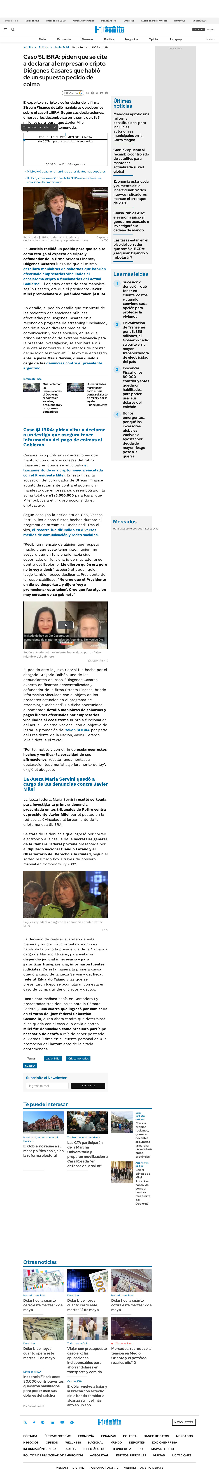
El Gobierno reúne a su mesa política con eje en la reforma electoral (43, 1151)
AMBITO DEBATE (143, 1467)
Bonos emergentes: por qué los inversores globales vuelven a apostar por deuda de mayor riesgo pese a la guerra (134, 435)
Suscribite (88, 1085)
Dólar (42, 39)
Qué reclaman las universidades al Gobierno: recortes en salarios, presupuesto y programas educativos (52, 398)
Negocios (131, 39)
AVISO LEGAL (99, 1455)
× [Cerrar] (54, 127)
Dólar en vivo (32, 21)
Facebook (34, 1422)
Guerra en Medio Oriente (154, 21)
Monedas (118, 529)
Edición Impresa (164, 1442)
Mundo (116, 1442)
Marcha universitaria (83, 21)
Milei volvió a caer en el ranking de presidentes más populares (66, 171)
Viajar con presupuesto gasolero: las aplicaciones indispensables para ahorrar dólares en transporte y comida (87, 1360)
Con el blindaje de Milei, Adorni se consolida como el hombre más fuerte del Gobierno (143, 1186)
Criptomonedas (78, 1058)
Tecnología (121, 1449)
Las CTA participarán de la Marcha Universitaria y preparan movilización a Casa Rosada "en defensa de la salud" (87, 1154)
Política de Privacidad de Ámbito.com (53, 1455)
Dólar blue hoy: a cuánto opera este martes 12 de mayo (39, 1353)
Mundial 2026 (199, 21)
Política (109, 39)
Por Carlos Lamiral (33, 1406)
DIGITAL (70, 1467)
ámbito (28, 47)
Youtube (62, 1422)
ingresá (211, 30)
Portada (30, 1436)
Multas (159, 1455)
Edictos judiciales (131, 1455)
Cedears (153, 529)
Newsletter (210, 39)
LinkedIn (52, 1422)
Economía (64, 39)
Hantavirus (179, 21)
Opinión (154, 39)
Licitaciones (181, 1455)
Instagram (43, 1422)
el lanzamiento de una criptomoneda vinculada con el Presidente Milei (63, 470)
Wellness (73, 1442)
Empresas (129, 21)
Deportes (137, 1442)
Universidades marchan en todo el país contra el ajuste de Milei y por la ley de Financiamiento (97, 394)
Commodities (140, 529)
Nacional (95, 1442)
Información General (40, 1449)
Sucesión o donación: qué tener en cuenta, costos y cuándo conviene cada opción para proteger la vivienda (135, 299)
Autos (71, 1449)
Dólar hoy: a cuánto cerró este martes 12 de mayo (43, 1305)
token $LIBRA (78, 730)
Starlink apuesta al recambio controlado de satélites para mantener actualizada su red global (131, 161)
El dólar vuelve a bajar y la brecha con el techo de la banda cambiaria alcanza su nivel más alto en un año (87, 1395)
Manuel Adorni (108, 21)
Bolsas (128, 529)
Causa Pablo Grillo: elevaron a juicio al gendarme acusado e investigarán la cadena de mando (131, 221)
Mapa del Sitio (162, 1449)
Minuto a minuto (124, 1343)
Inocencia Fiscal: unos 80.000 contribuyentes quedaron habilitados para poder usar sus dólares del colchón (136, 387)
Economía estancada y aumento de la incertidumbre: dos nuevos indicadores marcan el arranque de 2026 (131, 192)
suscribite (199, 30)
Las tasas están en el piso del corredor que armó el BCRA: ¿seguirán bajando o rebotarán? (130, 249)
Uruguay (176, 39)
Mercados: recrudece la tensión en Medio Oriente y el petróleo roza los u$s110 (131, 1355)
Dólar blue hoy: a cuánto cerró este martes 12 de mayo (83, 1305)
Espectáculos (94, 1449)
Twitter (25, 1422)
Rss (141, 1449)
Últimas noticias (58, 1436)
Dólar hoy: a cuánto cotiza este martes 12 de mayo (131, 1305)
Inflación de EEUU (56, 21)
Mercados (184, 1436)
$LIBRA (30, 1066)
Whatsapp (72, 1422)
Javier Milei (61, 47)
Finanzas (87, 39)
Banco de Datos (156, 1436)
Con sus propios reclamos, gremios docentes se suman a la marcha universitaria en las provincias (144, 1140)
